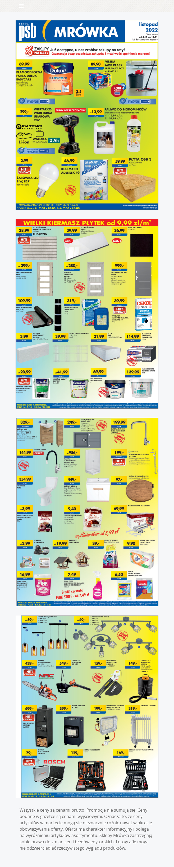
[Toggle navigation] (21, 6)
